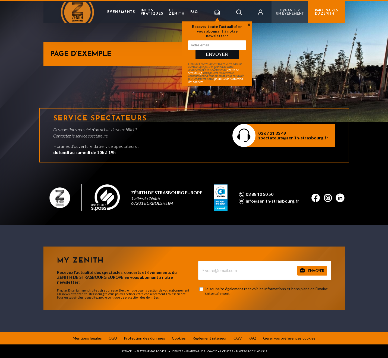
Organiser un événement (290, 12)
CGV (238, 338)
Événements (121, 12)
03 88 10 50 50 (259, 194)
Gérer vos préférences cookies (289, 338)
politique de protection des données (215, 80)
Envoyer (217, 54)
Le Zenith (177, 12)
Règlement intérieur (210, 338)
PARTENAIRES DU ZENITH (326, 12)
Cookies (179, 338)
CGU (113, 338)
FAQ (194, 12)
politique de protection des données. (133, 297)
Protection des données (144, 338)
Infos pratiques (152, 12)
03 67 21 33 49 (272, 133)
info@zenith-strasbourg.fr (272, 201)
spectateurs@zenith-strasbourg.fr (293, 137)
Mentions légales (87, 338)
